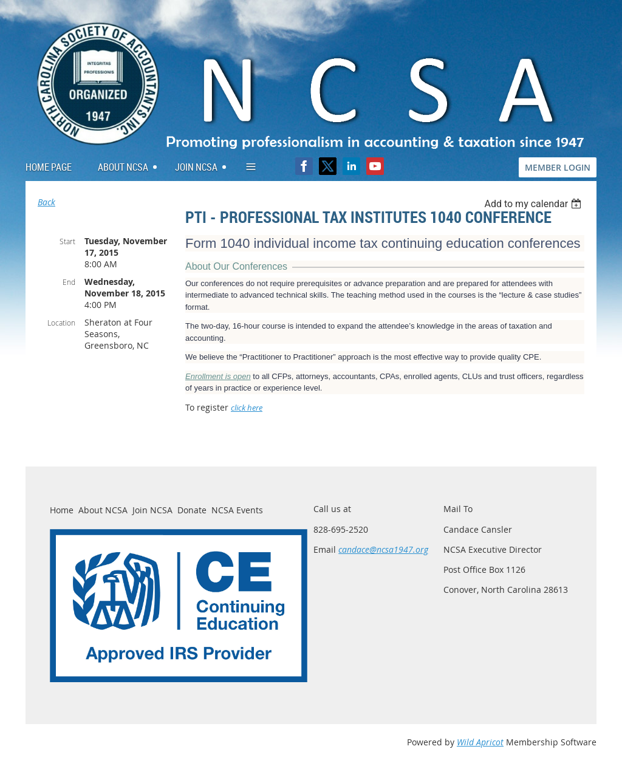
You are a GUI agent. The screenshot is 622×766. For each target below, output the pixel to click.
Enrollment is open (218, 376)
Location (61, 322)
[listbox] (534, 203)
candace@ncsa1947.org (383, 549)
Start (67, 241)
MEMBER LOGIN (557, 167)
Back (46, 202)
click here (246, 408)
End (69, 282)
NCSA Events (237, 510)
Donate (192, 510)
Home (61, 510)
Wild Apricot (480, 742)
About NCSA (103, 510)
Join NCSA (152, 510)
